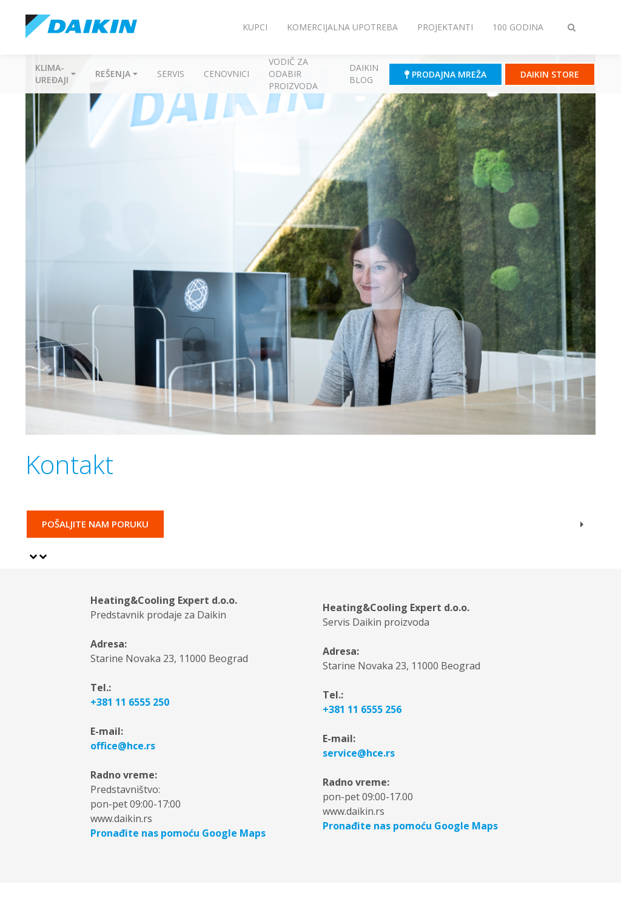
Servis (170, 73)
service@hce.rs (359, 753)
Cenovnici (226, 73)
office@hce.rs (122, 745)
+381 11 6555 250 (129, 702)
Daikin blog (363, 73)
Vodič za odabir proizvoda (293, 74)
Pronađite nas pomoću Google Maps (178, 833)
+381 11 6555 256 (362, 709)
